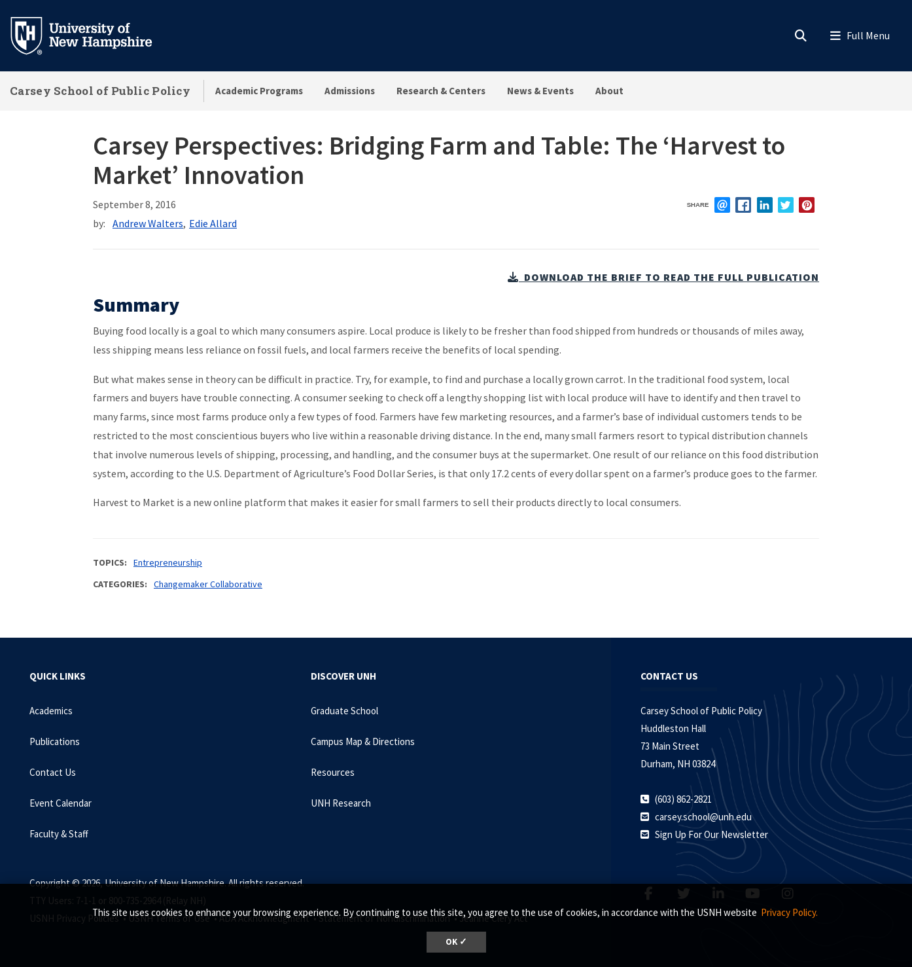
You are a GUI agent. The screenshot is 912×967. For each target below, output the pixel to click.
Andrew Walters (148, 223)
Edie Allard (213, 223)
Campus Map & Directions (363, 741)
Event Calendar (60, 803)
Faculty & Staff (58, 834)
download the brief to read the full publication (663, 276)
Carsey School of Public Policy (100, 90)
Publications (54, 741)
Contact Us (52, 772)
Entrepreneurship (167, 562)
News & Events (540, 90)
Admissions (349, 90)
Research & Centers (440, 90)
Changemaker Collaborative (208, 584)
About (609, 90)
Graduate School (344, 710)
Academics (51, 710)
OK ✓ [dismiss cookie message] (456, 941)
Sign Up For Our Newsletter (711, 834)
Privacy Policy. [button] (789, 912)
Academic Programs (259, 90)
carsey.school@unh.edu (703, 817)
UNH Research (341, 803)
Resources (333, 772)
